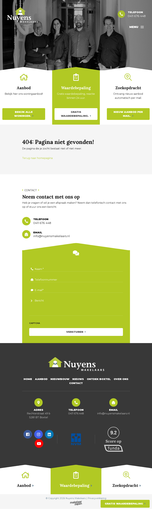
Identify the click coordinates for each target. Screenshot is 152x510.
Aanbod (41, 379)
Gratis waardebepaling (124, 503)
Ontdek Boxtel (99, 379)
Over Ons (121, 379)
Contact (76, 383)
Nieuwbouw (59, 379)
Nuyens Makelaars (76, 499)
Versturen (74, 332)
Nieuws (78, 379)
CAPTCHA (34, 323)
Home (28, 379)
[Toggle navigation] (141, 27)
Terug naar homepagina (37, 158)
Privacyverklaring (97, 499)
